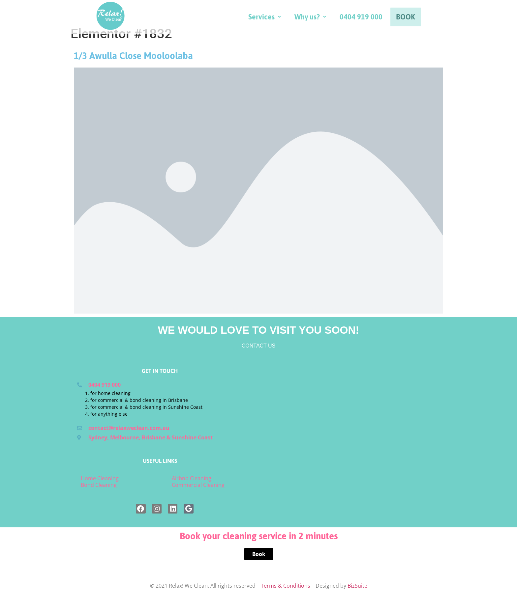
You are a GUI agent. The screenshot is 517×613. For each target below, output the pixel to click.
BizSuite (357, 601)
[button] (321, 19)
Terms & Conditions (285, 601)
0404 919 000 (417, 19)
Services (320, 19)
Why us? (366, 19)
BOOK (461, 19)
